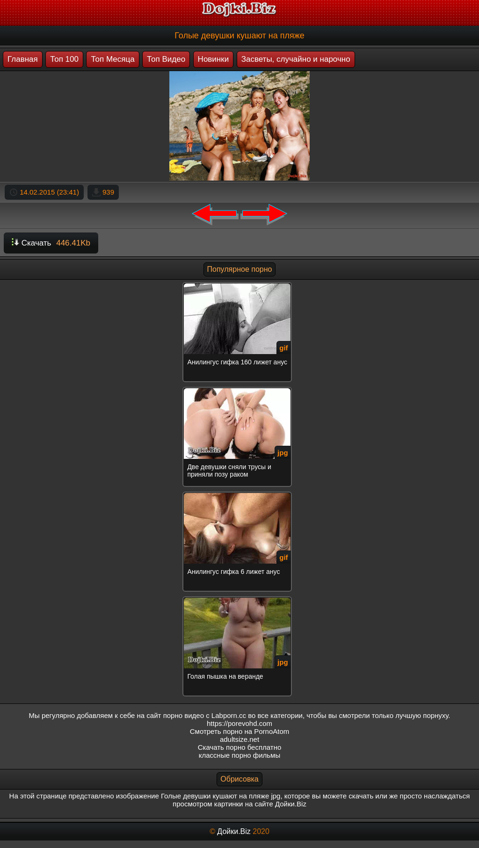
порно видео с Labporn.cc (204, 715)
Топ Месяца (112, 59)
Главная (22, 59)
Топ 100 (64, 59)
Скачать (51, 243)
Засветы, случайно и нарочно (295, 59)
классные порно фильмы (239, 755)
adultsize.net (239, 739)
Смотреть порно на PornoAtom (240, 731)
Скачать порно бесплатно (240, 747)
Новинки (213, 59)
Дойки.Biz (233, 831)
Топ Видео (166, 59)
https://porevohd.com (239, 723)
